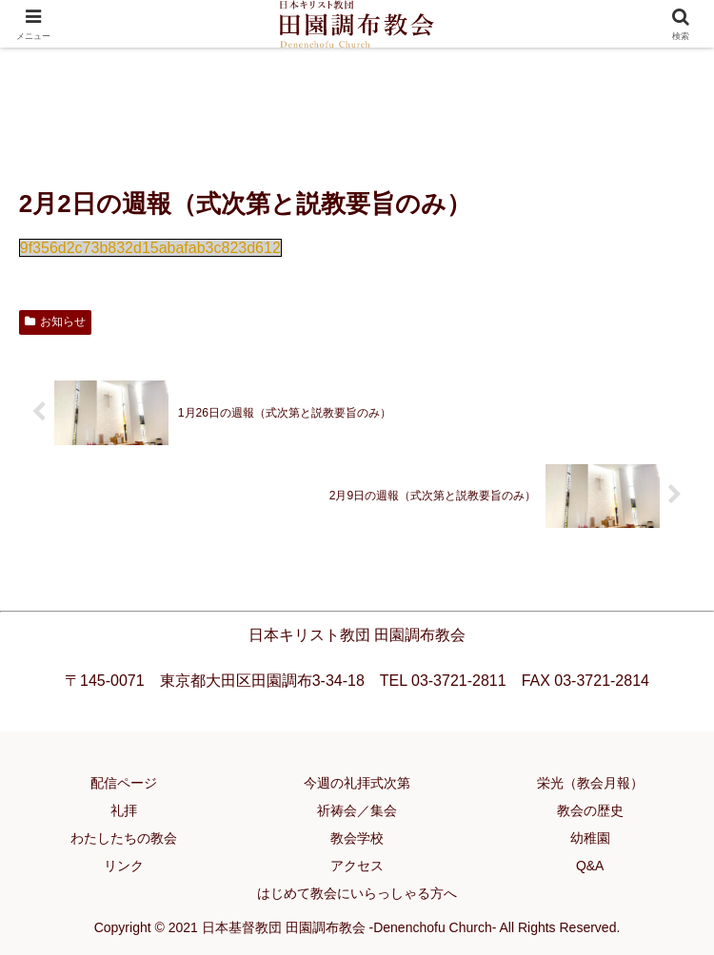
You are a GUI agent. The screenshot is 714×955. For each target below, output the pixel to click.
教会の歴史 (590, 810)
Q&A (590, 865)
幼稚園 (590, 838)
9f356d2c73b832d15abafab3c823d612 (150, 248)
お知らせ (55, 321)
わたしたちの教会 (123, 838)
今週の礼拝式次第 (357, 782)
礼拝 (123, 810)
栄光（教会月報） (590, 782)
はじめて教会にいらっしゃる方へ (357, 893)
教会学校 (357, 838)
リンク (124, 865)
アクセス (357, 865)
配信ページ (123, 782)
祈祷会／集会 (357, 810)
